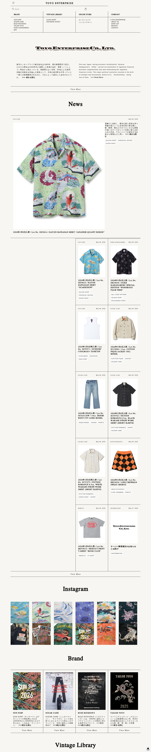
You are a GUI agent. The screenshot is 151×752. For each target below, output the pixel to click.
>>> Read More (96, 77)
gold (79, 737)
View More (75, 89)
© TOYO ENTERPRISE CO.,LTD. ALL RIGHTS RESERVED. (75, 746)
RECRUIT (16, 734)
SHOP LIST (16, 732)
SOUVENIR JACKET (116, 730)
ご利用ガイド (46, 730)
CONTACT (16, 735)
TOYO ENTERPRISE (75, 3)
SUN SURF (81, 728)
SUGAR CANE (82, 730)
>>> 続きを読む (27, 77)
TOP (148, 750)
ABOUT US (16, 730)
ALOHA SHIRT (114, 728)
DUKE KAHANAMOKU (84, 735)
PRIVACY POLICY (48, 734)
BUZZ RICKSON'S (83, 732)
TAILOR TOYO (82, 733)
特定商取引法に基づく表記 (50, 732)
